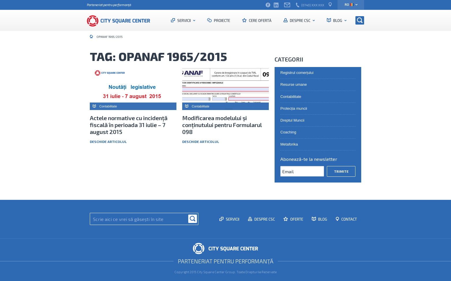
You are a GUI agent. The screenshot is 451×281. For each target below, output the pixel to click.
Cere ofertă (259, 20)
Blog (337, 20)
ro (349, 4)
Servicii (184, 20)
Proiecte (221, 20)
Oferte (296, 219)
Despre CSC (300, 20)
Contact (348, 219)
